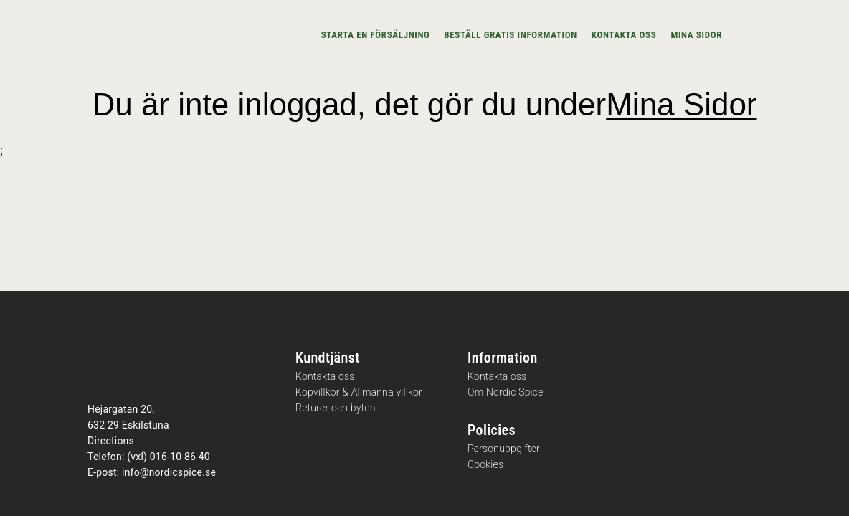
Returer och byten (335, 408)
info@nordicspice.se (169, 472)
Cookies (485, 464)
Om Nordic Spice (506, 392)
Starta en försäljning (375, 34)
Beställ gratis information (510, 34)
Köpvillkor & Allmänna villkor (358, 392)
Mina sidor (696, 34)
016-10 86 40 (180, 456)
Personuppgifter (504, 449)
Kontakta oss (624, 34)
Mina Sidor (681, 104)
